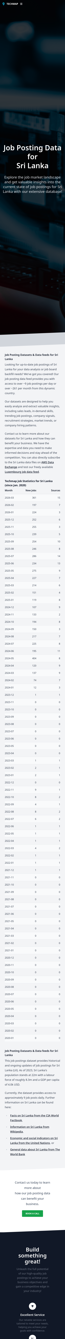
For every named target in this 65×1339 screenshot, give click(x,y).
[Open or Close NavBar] (21, 4)
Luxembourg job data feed (22, 472)
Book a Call (32, 1213)
